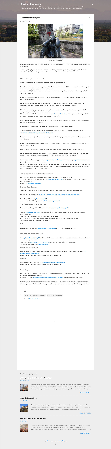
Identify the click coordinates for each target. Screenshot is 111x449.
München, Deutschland (35, 299)
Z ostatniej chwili (41, 199)
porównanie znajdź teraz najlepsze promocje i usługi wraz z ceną (59, 195)
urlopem (82, 160)
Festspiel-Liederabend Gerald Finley (33, 418)
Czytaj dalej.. (85, 393)
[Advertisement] (55, 354)
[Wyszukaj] (93, 4)
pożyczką (76, 160)
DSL (53, 160)
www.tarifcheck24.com (55, 179)
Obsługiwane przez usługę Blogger (55, 441)
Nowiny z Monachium (31, 4)
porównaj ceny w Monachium (47, 228)
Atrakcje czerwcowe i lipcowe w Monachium (36, 378)
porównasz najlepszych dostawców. (54, 262)
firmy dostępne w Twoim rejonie (40, 242)
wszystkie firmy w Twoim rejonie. (58, 208)
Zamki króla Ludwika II (28, 398)
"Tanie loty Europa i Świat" (51, 201)
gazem (49, 160)
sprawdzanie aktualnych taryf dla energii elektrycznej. (37, 133)
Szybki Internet (43, 244)
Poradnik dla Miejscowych (54, 295)
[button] (90, 18)
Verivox (54, 114)
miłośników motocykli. (34, 183)
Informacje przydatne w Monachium (35, 295)
